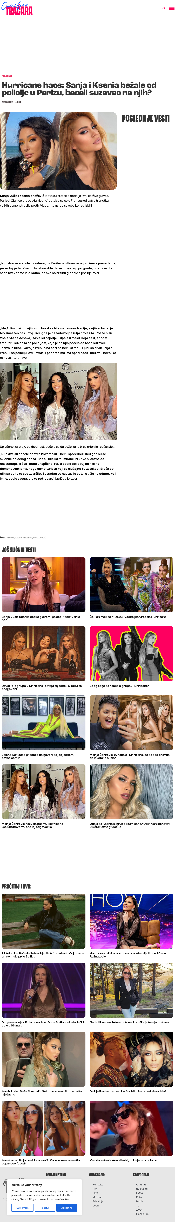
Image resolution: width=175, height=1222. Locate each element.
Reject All (45, 1207)
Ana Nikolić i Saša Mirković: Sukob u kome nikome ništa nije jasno (42, 1093)
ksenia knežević (23, 538)
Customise (22, 1207)
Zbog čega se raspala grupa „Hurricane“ (119, 686)
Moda (139, 1201)
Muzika (97, 1197)
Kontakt (98, 1185)
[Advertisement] (87, 47)
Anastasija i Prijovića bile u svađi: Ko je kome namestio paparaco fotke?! (41, 1162)
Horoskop (142, 1214)
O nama (141, 1185)
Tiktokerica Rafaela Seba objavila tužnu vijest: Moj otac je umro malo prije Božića (43, 955)
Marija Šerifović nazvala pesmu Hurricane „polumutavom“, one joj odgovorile (32, 825)
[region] (44, 1197)
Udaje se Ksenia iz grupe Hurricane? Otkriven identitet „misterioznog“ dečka (130, 825)
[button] (163, 8)
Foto (95, 1193)
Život (139, 1210)
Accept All (66, 1207)
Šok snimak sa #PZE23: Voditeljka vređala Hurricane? (129, 617)
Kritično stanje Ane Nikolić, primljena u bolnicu (123, 1160)
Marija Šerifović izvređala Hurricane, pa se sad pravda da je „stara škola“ (130, 756)
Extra (139, 1193)
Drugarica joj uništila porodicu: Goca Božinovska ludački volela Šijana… (43, 1024)
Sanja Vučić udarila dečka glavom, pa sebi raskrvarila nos (41, 618)
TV (137, 1206)
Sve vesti (141, 1189)
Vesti (96, 1206)
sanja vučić (39, 538)
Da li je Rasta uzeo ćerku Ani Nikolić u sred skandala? (128, 1091)
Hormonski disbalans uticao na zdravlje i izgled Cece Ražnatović (128, 955)
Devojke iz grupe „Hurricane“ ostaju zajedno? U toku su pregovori (42, 687)
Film (95, 1189)
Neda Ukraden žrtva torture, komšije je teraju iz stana (129, 1022)
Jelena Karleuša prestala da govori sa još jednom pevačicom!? (37, 756)
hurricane (9, 538)
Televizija (98, 1201)
